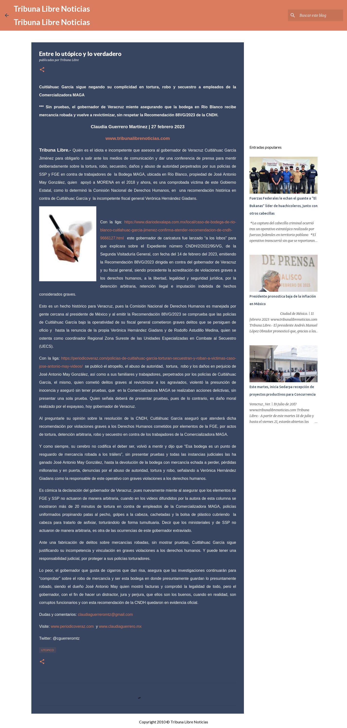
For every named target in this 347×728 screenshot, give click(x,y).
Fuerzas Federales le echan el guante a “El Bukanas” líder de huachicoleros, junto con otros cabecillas (283, 205)
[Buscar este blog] (317, 15)
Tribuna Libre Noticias (52, 8)
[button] (42, 70)
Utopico (47, 650)
